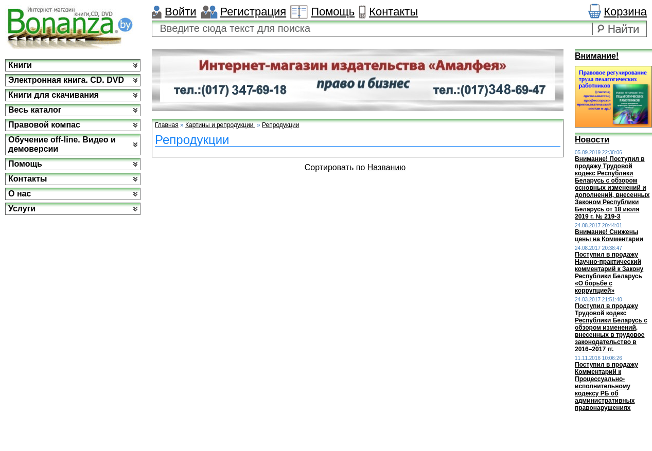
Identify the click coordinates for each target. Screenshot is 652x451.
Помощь (333, 11)
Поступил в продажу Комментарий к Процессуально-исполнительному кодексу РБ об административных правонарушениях (606, 386)
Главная (167, 125)
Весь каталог (34, 109)
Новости (592, 139)
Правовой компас (44, 124)
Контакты (393, 11)
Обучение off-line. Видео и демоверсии (62, 144)
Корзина (625, 11)
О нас (19, 193)
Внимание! (597, 55)
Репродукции (280, 125)
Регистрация (253, 11)
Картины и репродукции (220, 125)
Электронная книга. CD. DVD (66, 80)
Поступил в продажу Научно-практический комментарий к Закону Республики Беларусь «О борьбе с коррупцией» (609, 272)
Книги (20, 65)
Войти (181, 11)
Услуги (22, 208)
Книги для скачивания (53, 95)
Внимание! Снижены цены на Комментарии (609, 235)
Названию (386, 167)
